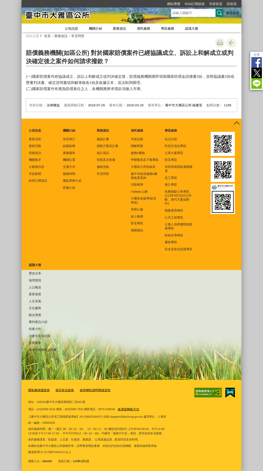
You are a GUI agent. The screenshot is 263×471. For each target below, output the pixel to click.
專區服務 (167, 28)
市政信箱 (137, 139)
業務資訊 (119, 28)
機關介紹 (95, 28)
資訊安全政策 (62, 389)
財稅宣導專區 (174, 235)
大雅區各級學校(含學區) (144, 200)
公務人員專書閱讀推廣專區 (178, 226)
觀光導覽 (35, 315)
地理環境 (35, 280)
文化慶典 (35, 308)
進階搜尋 (232, 13)
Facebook (256, 62)
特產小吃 (35, 329)
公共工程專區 (174, 217)
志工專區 (171, 177)
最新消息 (35, 139)
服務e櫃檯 (138, 153)
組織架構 (69, 146)
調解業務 (137, 146)
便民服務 (143, 28)
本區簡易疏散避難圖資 (178, 168)
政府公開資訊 (38, 180)
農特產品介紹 (38, 322)
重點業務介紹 (72, 180)
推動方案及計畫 (107, 146)
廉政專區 (171, 242)
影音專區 (137, 223)
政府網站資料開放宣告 (91, 389)
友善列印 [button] (220, 43)
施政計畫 (103, 139)
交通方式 (69, 166)
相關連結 (137, 230)
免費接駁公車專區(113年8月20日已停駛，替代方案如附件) (178, 197)
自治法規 (171, 139)
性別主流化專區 (175, 146)
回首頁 (232, 4)
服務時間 (69, 174)
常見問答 (77, 36)
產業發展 (35, 294)
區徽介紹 (69, 187)
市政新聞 (35, 174)
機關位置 (69, 159)
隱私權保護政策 (38, 389)
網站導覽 (173, 4)
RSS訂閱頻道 (195, 4)
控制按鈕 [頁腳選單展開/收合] (236, 123)
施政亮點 (103, 166)
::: (19, 2)
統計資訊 (103, 153)
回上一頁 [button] (231, 43)
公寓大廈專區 (174, 153)
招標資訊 (35, 153)
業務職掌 (69, 153)
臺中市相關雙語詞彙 (43, 349)
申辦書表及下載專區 (145, 159)
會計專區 (171, 184)
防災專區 (171, 159)
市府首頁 (215, 4)
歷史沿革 (35, 273)
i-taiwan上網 (139, 191)
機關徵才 (35, 159)
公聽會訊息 (36, 166)
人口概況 (35, 287)
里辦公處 (137, 209)
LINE (256, 83)
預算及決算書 (106, 159)
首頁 (47, 36)
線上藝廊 (137, 216)
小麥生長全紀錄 (39, 336)
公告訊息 (71, 28)
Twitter (256, 73)
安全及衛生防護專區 (178, 249)
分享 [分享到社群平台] (256, 54)
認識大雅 (191, 28)
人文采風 (35, 301)
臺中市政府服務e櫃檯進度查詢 (144, 175)
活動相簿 (137, 184)
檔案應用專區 (174, 210)
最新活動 (35, 146)
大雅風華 (35, 342)
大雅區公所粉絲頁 (143, 166)
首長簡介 (69, 139)
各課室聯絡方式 (128, 408)
